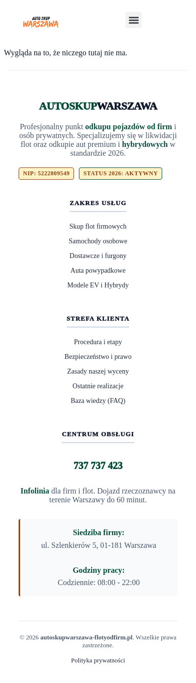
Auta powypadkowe (98, 270)
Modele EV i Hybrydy (97, 285)
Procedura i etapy (98, 342)
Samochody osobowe (98, 241)
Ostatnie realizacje (98, 386)
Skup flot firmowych (98, 226)
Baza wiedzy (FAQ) (98, 400)
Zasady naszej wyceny (98, 371)
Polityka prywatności (98, 660)
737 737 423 (98, 465)
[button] (133, 20)
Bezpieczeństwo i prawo (98, 356)
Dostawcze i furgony (98, 255)
